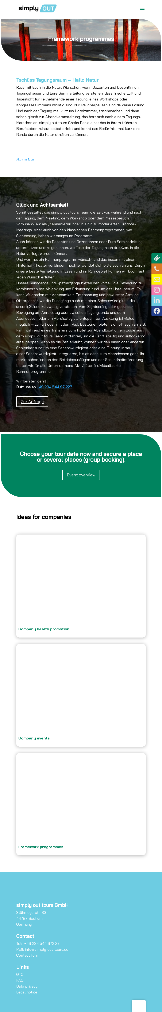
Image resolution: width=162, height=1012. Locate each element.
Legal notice (26, 992)
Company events (34, 738)
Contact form (27, 955)
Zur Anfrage (32, 401)
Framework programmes (40, 846)
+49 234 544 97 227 (54, 387)
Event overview (81, 474)
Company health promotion (43, 629)
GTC (19, 974)
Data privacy (27, 986)
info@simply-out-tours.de (46, 949)
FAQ (19, 980)
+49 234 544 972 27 (41, 943)
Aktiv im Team (25, 159)
